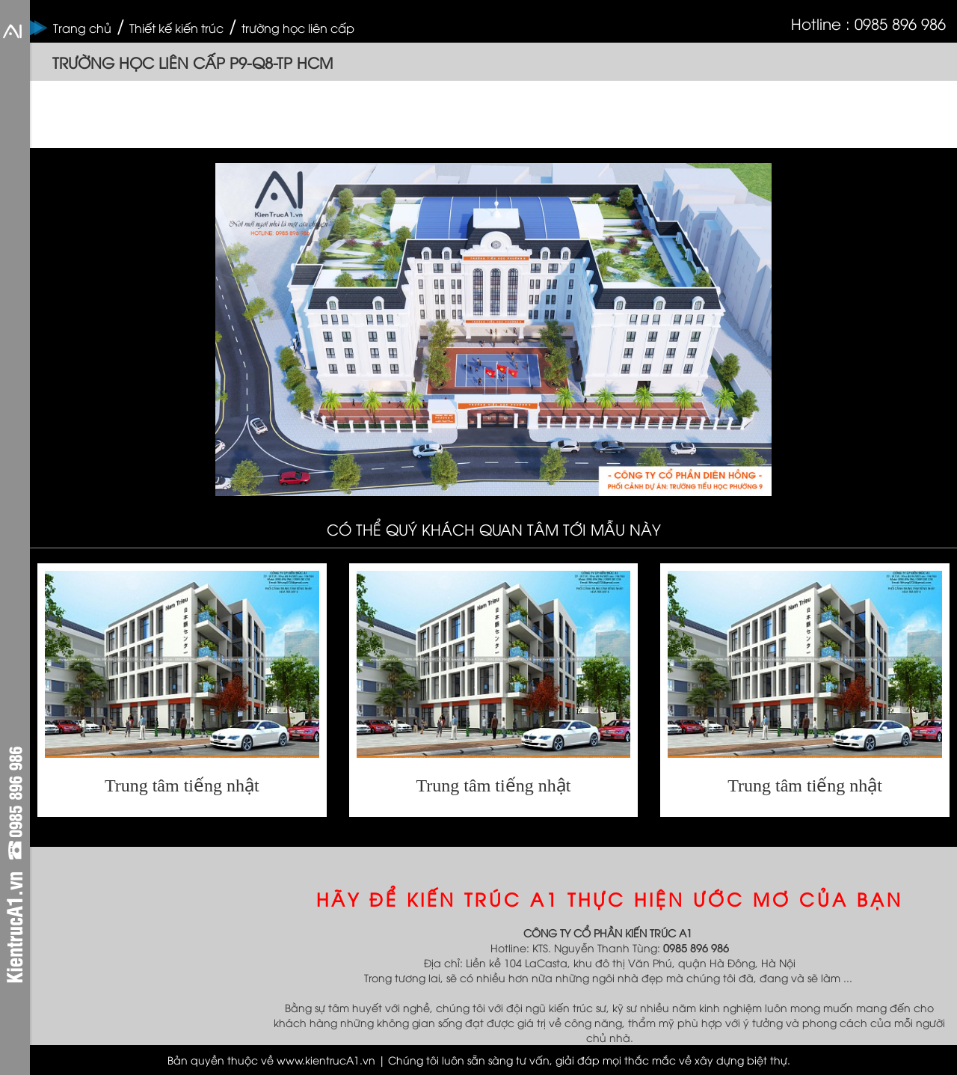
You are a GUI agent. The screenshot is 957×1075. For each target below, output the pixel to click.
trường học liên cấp (297, 27)
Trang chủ (82, 27)
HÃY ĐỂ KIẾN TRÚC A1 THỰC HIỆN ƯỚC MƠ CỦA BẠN (609, 898)
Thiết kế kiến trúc (176, 27)
